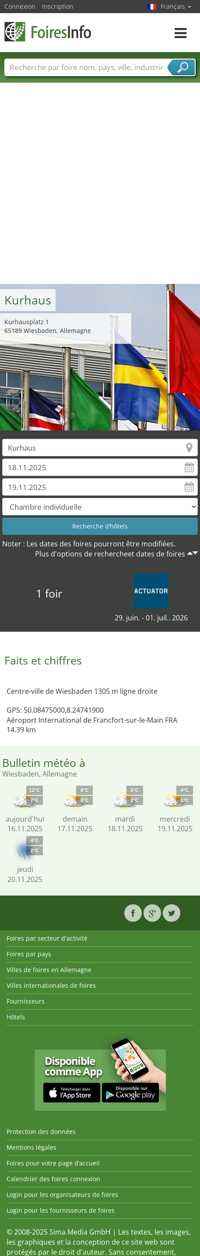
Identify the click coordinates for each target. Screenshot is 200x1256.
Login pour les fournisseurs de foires (61, 1210)
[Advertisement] (96, 183)
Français (176, 6)
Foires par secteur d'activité (47, 938)
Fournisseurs (26, 1001)
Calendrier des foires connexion (53, 1179)
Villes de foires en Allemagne (49, 970)
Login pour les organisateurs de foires (62, 1194)
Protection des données (41, 1131)
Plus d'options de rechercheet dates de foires (110, 554)
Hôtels (16, 1017)
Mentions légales (31, 1147)
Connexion (19, 6)
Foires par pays (29, 954)
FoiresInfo (48, 32)
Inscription (58, 6)
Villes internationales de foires (51, 985)
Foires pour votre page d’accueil (53, 1163)
